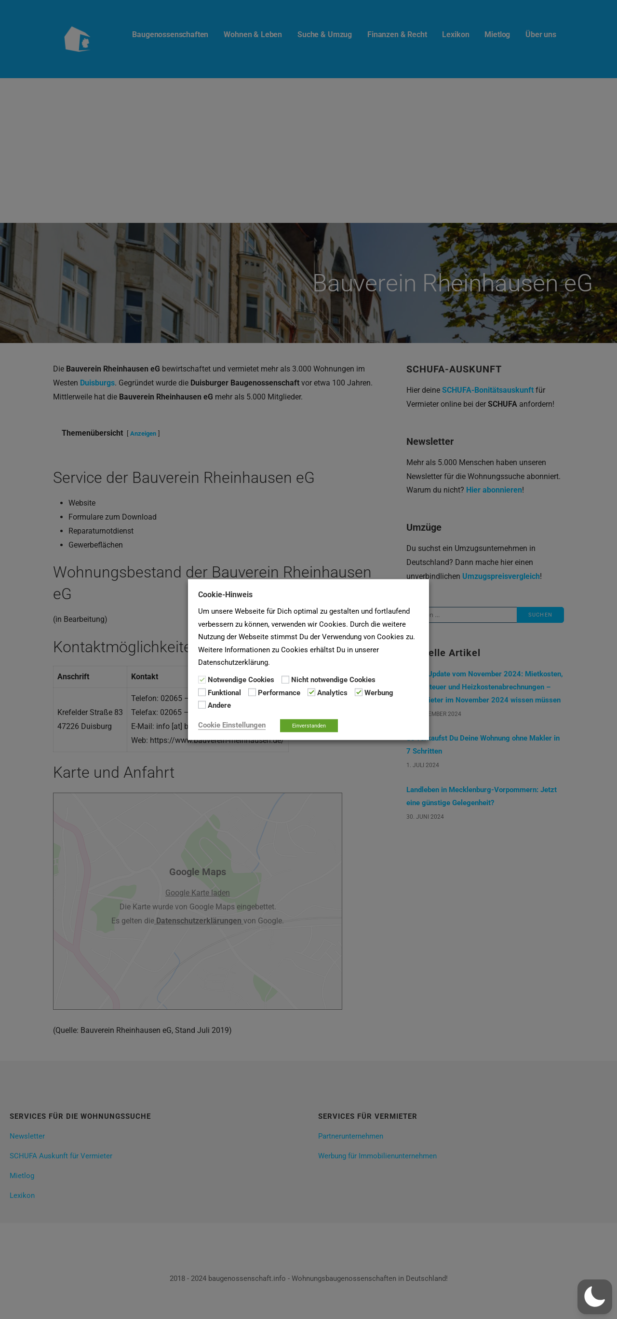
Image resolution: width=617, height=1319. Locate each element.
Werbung (378, 692)
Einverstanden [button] (309, 725)
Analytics (332, 692)
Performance (279, 692)
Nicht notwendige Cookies (333, 679)
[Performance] (252, 692)
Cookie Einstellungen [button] (232, 724)
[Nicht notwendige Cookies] (285, 679)
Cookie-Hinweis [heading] (225, 594)
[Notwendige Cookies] (202, 679)
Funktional (224, 692)
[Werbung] (358, 692)
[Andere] (202, 705)
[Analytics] (311, 692)
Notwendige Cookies (241, 679)
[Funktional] (202, 692)
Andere (219, 705)
